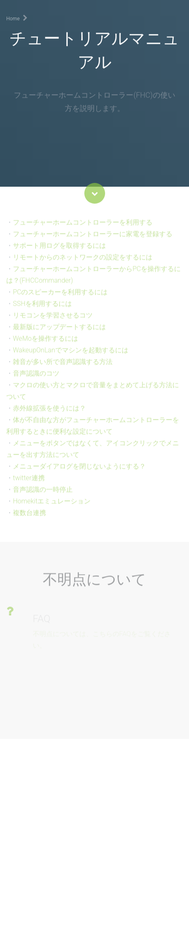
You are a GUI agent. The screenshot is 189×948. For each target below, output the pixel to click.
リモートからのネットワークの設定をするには (82, 262)
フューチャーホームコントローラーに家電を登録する (92, 238)
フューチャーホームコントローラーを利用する (82, 227)
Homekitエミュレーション (52, 505)
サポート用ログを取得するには (59, 250)
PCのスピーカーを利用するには (60, 296)
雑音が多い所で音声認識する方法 (63, 366)
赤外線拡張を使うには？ (49, 413)
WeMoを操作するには (45, 343)
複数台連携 (29, 517)
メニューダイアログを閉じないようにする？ (79, 471)
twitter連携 (29, 482)
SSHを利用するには (42, 308)
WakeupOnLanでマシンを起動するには (70, 354)
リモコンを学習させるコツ (53, 320)
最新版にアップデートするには (59, 331)
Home (13, 19)
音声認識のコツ (36, 378)
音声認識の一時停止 (43, 494)
